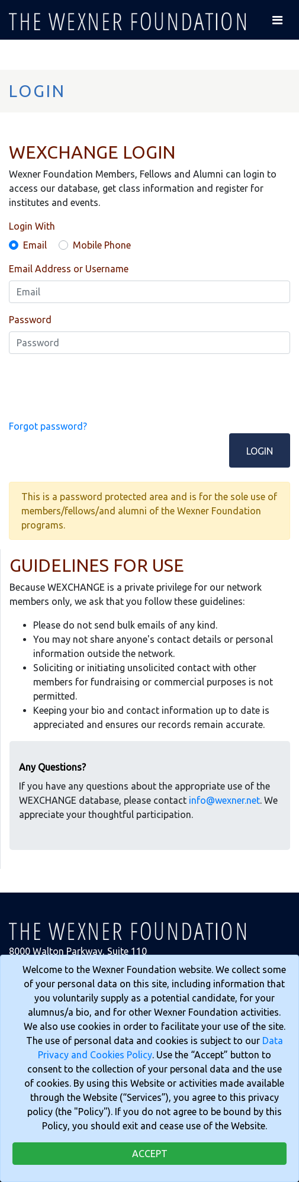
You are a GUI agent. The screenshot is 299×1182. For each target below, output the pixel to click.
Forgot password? (48, 426)
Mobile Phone (102, 245)
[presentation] (99, 386)
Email (35, 245)
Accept (150, 1153)
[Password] (149, 342)
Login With (32, 226)
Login (259, 451)
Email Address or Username (68, 268)
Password (30, 319)
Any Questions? (52, 767)
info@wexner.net (224, 800)
